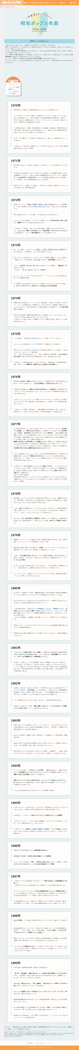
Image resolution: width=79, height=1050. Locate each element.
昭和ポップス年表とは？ (39, 41)
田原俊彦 (62, 555)
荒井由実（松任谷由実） (32, 350)
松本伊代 (35, 688)
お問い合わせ (73, 2)
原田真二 (20, 433)
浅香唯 (46, 829)
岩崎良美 (31, 603)
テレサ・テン (17, 862)
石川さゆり (54, 468)
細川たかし (17, 735)
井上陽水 (25, 283)
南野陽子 (40, 829)
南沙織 (29, 165)
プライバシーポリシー (40, 1043)
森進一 (55, 115)
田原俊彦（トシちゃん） (45, 608)
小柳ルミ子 (23, 165)
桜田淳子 (43, 214)
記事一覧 (62, 2)
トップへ (50, 1043)
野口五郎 (28, 265)
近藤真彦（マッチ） (59, 608)
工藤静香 (27, 829)
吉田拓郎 (51, 319)
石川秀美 (55, 688)
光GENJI (16, 928)
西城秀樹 (22, 265)
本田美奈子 (40, 831)
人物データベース (51, 2)
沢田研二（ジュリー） (34, 466)
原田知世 (27, 743)
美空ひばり (63, 409)
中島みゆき (26, 354)
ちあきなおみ (21, 230)
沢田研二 (27, 257)
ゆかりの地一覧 (40, 2)
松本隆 (36, 383)
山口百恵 (49, 214)
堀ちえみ (49, 688)
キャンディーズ (18, 275)
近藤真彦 (48, 664)
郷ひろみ (35, 265)
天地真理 (35, 165)
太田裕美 (22, 381)
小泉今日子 (48, 305)
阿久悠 (37, 138)
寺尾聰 (29, 652)
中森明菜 (16, 688)
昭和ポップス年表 (29, 2)
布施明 (29, 362)
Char (15, 433)
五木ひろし (26, 175)
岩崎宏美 (34, 338)
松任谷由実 (19, 664)
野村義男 (21, 557)
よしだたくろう (18, 220)
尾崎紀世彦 (23, 177)
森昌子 (34, 187)
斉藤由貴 (32, 831)
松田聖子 (41, 600)
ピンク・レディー (24, 399)
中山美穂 (34, 829)
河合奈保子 (17, 603)
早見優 (29, 688)
